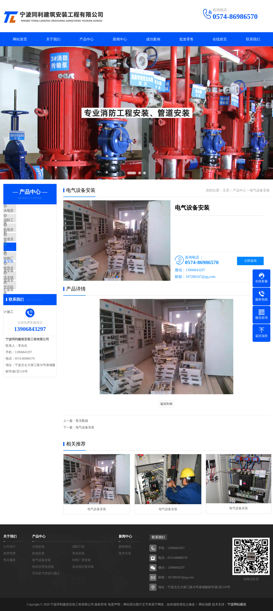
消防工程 (20, 224)
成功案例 (153, 39)
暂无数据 (82, 421)
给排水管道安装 (25, 290)
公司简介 (9, 546)
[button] (117, 277)
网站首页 (20, 39)
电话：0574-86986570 (172, 557)
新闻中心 (120, 39)
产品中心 (86, 39)
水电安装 (20, 211)
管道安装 (20, 251)
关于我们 (53, 39)
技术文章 (125, 553)
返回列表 (166, 404)
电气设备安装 (24, 264)
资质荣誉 (9, 553)
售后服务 (9, 559)
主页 (226, 191)
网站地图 (205, 604)
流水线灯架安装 (25, 303)
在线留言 (220, 39)
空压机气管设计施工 (29, 316)
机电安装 (20, 237)
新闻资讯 (125, 546)
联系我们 (253, 39)
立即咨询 (250, 261)
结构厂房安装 (24, 277)
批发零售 (186, 39)
